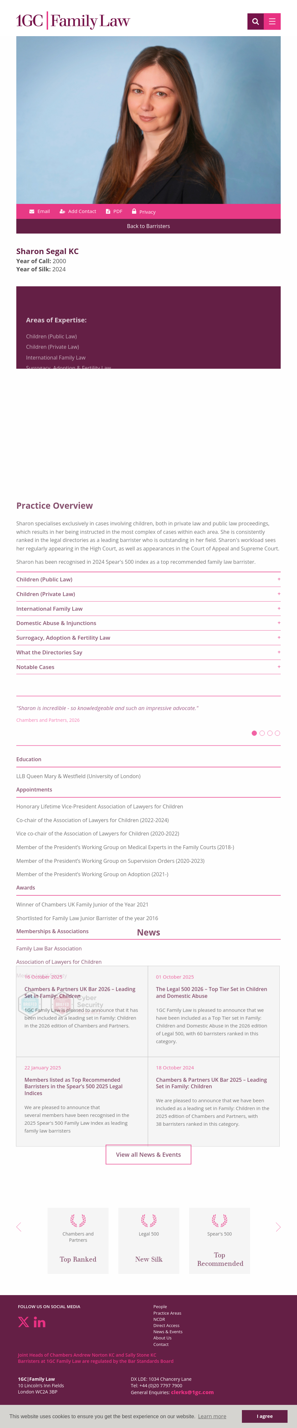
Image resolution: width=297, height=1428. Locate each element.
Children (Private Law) (52, 377)
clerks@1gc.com (192, 1392)
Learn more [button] (212, 1416)
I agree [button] (265, 1416)
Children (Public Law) (51, 367)
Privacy (144, 211)
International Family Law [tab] (49, 803)
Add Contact (78, 211)
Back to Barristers (148, 226)
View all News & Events (148, 1162)
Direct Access (167, 1325)
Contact (161, 1344)
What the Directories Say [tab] (49, 847)
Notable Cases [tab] (35, 862)
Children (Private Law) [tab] (45, 789)
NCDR (159, 1319)
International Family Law (55, 388)
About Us (163, 1338)
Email (39, 211)
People (160, 1306)
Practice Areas (168, 1313)
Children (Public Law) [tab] (44, 774)
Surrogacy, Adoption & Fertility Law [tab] (63, 833)
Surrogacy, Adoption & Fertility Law (68, 399)
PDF (114, 211)
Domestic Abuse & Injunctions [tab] (56, 818)
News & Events (168, 1332)
